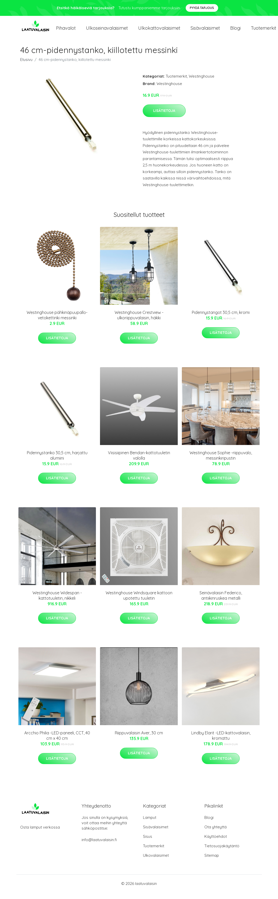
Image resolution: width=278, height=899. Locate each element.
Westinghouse (201, 82)
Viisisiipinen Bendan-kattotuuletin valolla (139, 462)
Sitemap (211, 862)
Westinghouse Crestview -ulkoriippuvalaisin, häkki (139, 321)
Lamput (149, 824)
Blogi (235, 31)
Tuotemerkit (176, 82)
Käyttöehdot (215, 843)
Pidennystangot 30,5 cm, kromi (221, 319)
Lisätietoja (164, 117)
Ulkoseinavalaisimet (107, 31)
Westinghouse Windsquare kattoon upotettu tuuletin (139, 602)
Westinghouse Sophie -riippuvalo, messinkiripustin (221, 462)
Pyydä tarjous (202, 8)
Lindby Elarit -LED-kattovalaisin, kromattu (220, 742)
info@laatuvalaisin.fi (99, 846)
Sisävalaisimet (205, 31)
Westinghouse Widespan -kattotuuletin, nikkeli (57, 602)
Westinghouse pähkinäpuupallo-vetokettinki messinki (57, 321)
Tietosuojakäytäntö (221, 852)
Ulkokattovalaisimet (159, 31)
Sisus (147, 843)
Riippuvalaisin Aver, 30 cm (139, 739)
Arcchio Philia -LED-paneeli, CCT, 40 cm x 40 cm (57, 742)
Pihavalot (66, 31)
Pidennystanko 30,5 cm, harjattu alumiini (57, 462)
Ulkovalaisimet (156, 862)
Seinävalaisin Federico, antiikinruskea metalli (220, 602)
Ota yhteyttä (215, 833)
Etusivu (26, 66)
